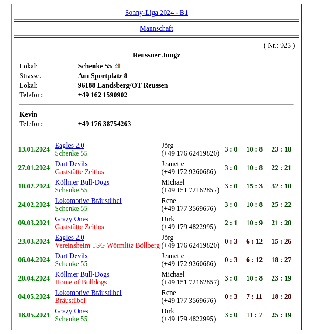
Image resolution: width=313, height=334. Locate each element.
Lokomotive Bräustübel (88, 200)
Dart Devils (71, 163)
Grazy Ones (71, 219)
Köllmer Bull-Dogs (82, 182)
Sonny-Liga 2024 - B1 (156, 12)
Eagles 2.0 (69, 145)
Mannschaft (156, 28)
